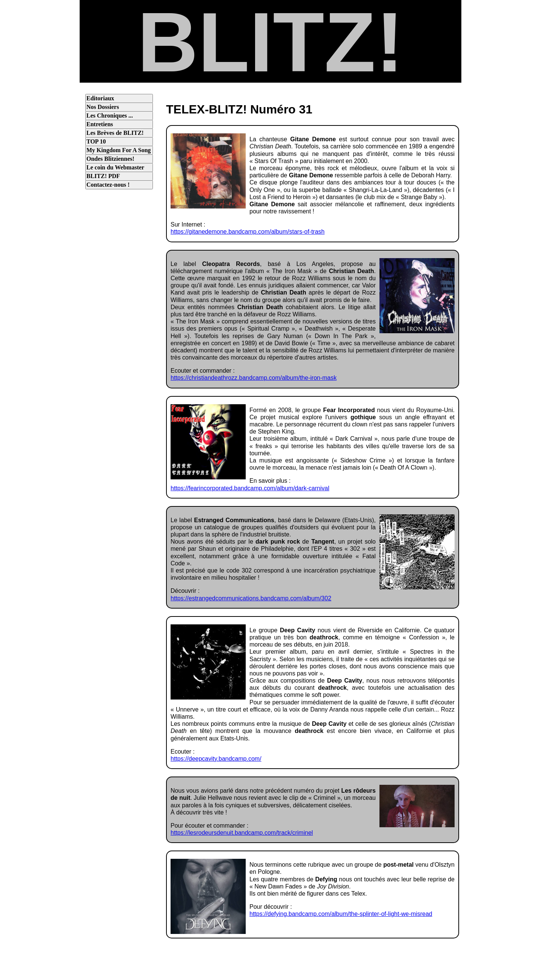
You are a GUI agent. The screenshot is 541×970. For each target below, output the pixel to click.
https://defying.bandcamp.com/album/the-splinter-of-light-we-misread (340, 914)
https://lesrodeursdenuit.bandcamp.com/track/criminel (242, 832)
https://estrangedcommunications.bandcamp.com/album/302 (251, 598)
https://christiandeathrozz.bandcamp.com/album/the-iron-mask (254, 378)
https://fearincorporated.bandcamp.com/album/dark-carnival (250, 488)
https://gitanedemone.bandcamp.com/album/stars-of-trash (248, 231)
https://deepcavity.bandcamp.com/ (216, 758)
